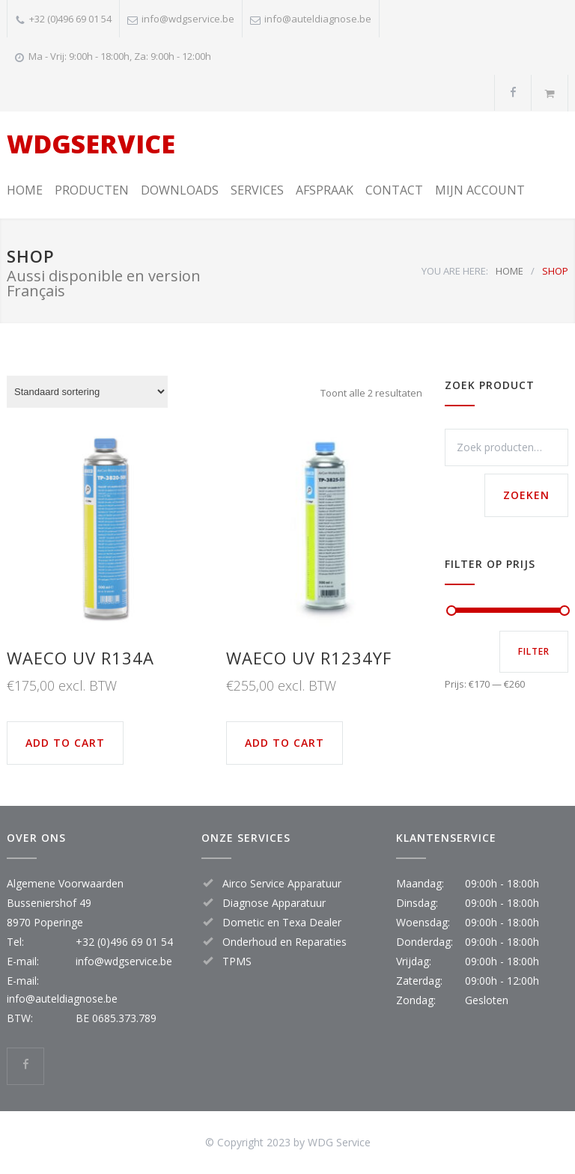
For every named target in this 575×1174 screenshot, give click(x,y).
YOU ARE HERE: (455, 271)
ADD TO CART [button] (65, 743)
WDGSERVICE (91, 143)
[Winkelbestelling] (87, 392)
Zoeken (526, 495)
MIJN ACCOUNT (480, 190)
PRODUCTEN (92, 190)
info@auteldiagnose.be (317, 18)
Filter (534, 651)
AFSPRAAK (324, 190)
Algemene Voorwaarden (65, 883)
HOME (25, 190)
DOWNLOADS (180, 190)
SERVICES (257, 190)
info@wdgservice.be (188, 18)
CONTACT (394, 190)
